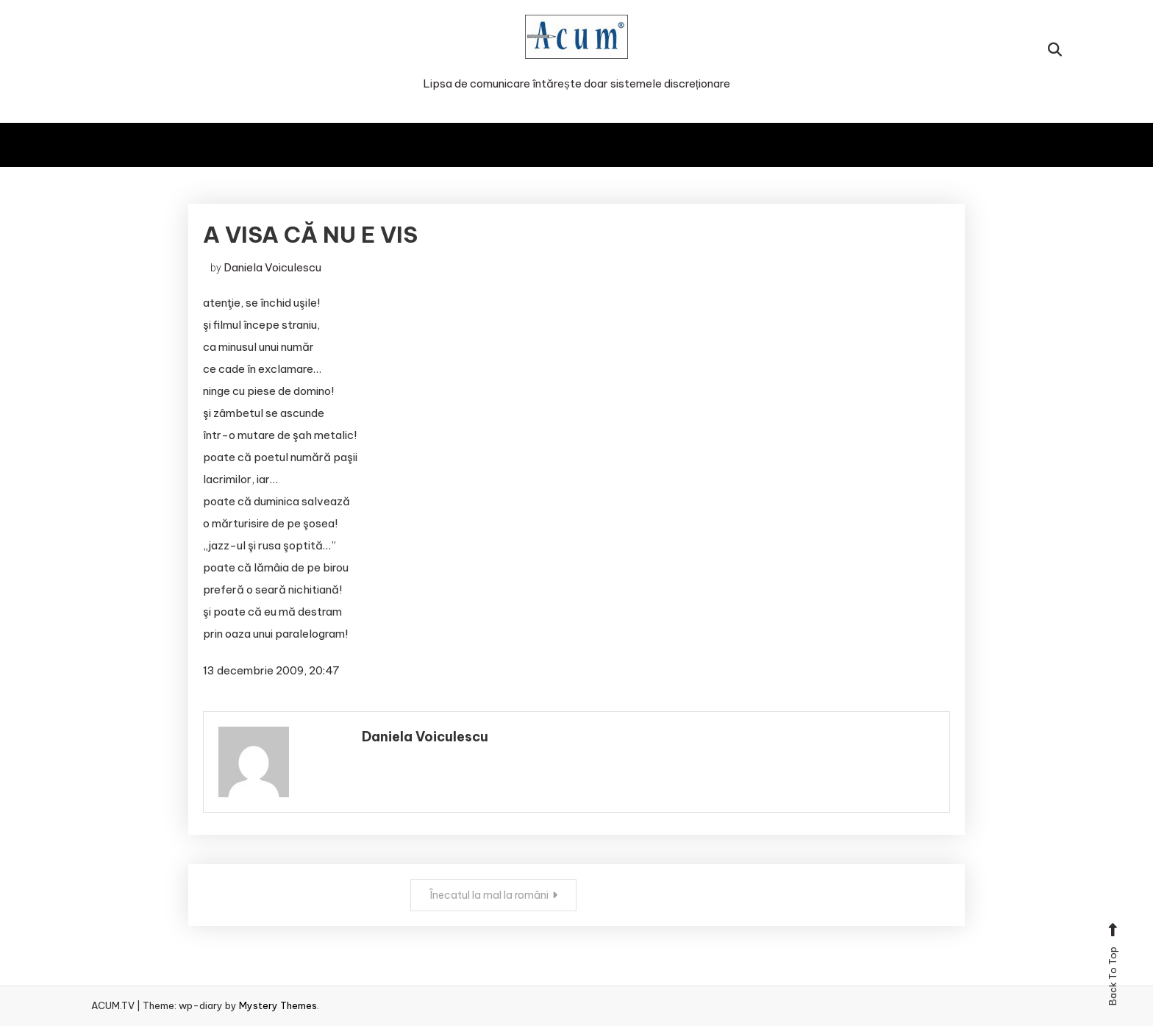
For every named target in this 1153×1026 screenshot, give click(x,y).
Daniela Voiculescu (272, 267)
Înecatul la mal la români (489, 895)
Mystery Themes (278, 1005)
